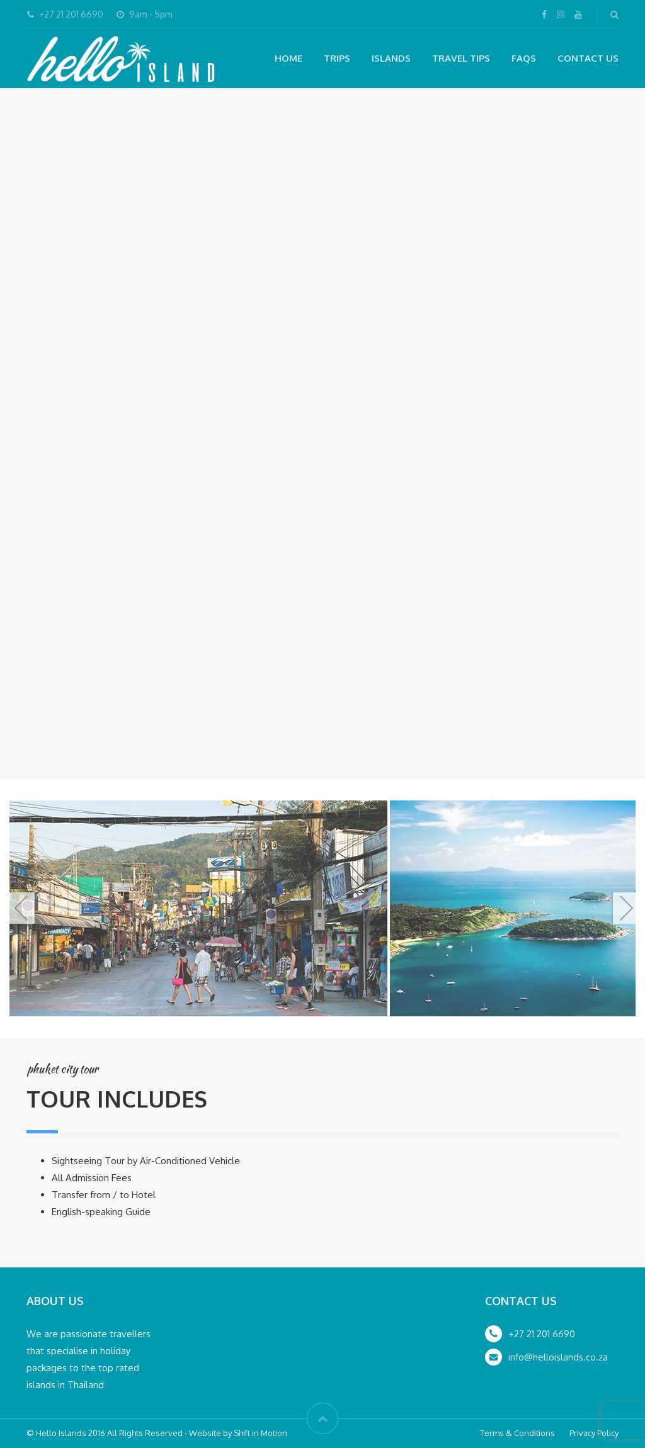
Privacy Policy (594, 1433)
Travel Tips (461, 58)
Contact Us (588, 58)
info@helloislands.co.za (558, 1357)
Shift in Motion (260, 1433)
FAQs (523, 58)
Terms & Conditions (517, 1433)
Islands (391, 58)
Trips (337, 58)
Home (288, 58)
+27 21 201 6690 (541, 1334)
